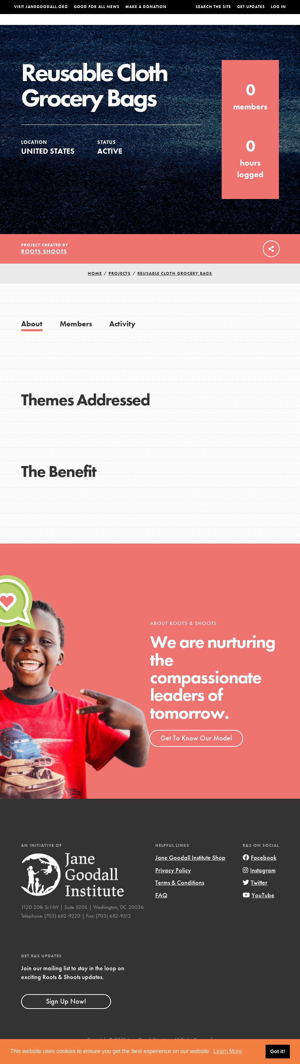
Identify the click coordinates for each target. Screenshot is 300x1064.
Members (76, 337)
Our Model (189, 26)
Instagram (259, 884)
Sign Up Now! (66, 1015)
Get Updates (251, 7)
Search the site (213, 7)
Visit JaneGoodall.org (41, 7)
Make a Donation (146, 7)
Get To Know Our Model (196, 752)
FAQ (161, 909)
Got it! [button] (277, 1051)
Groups (243, 26)
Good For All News (96, 7)
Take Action (271, 26)
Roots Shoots (44, 265)
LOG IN (278, 7)
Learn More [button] (227, 1051)
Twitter (255, 896)
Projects (218, 26)
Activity (122, 337)
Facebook (259, 871)
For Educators (152, 26)
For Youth (116, 26)
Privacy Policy (173, 884)
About (90, 26)
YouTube (258, 909)
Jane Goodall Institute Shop (190, 871)
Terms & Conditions (179, 896)
